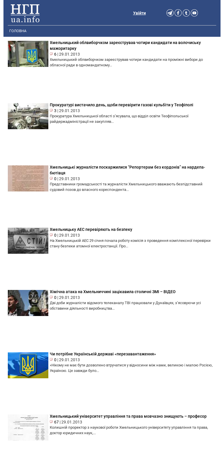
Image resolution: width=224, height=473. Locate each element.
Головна (17, 31)
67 (56, 422)
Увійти (139, 13)
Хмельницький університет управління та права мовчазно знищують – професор (128, 416)
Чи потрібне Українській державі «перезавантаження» (103, 354)
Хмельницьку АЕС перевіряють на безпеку (91, 229)
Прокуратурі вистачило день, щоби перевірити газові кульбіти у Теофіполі (121, 105)
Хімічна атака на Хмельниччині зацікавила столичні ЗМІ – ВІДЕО (113, 291)
